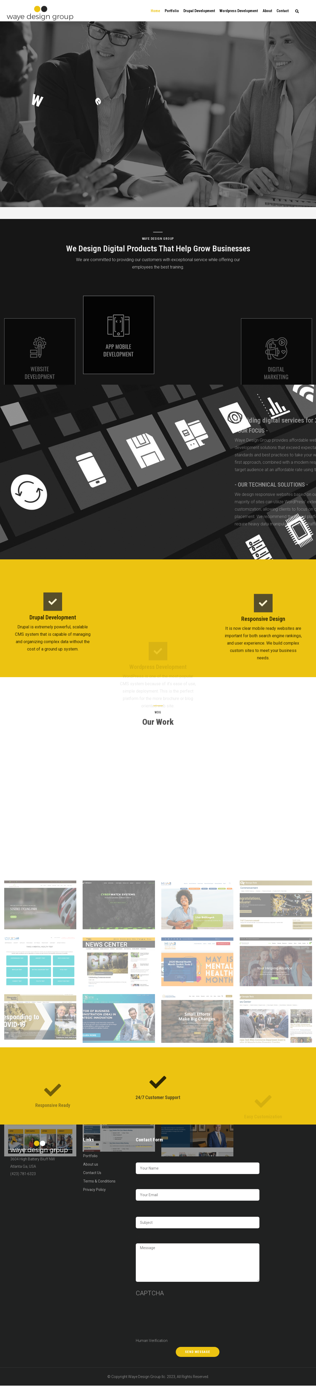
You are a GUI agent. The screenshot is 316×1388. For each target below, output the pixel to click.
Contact (282, 12)
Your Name (145, 1158)
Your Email (145, 1185)
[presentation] (157, 1320)
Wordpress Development (238, 12)
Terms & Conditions (99, 1183)
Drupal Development (197, 12)
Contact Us (92, 1175)
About (266, 12)
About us (90, 1166)
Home (153, 12)
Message (143, 1240)
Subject (143, 1212)
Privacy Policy (94, 1192)
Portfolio (170, 12)
